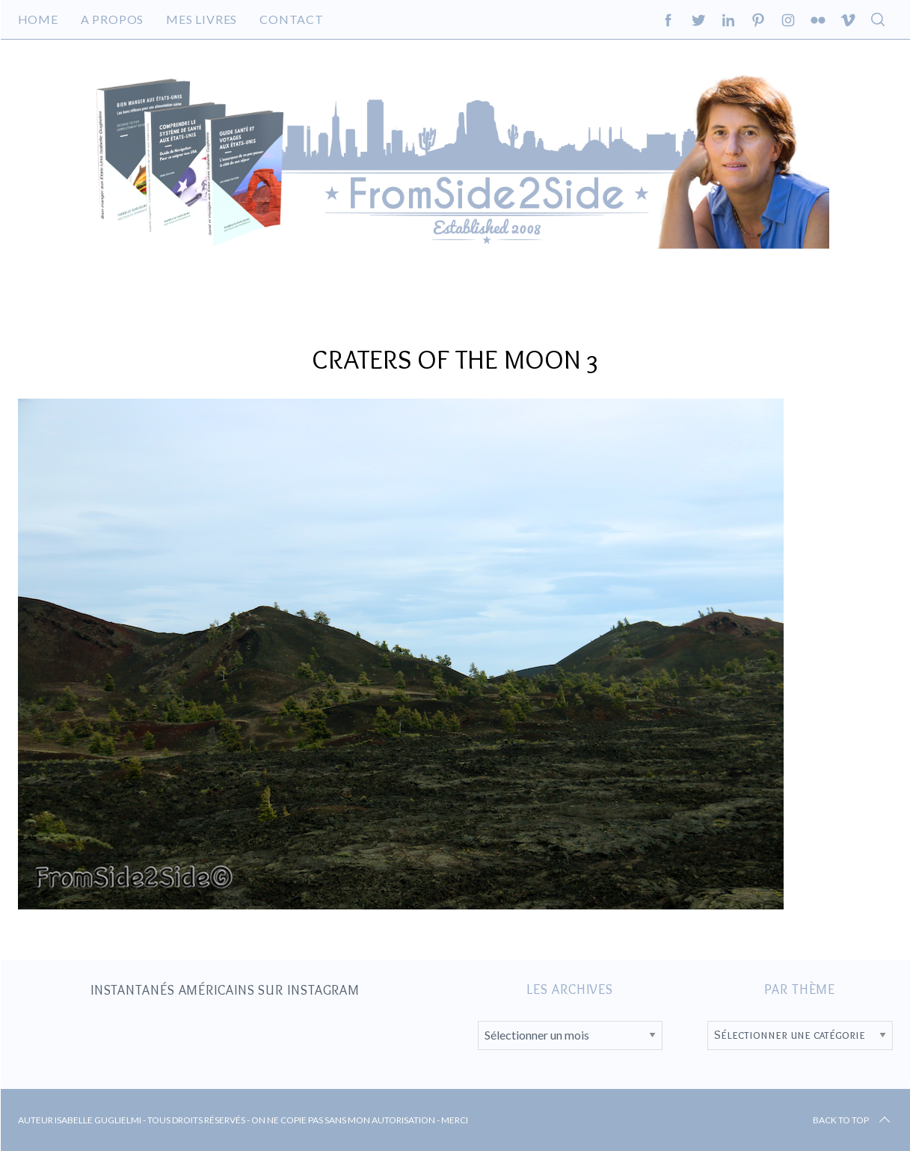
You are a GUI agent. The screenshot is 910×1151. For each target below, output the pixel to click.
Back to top (853, 1120)
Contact (291, 19)
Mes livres (201, 19)
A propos (112, 19)
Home (38, 19)
